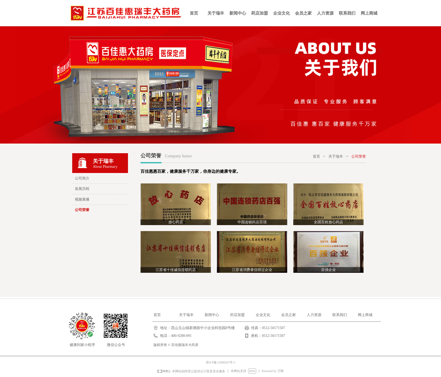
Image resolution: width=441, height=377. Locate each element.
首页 (194, 13)
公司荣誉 (358, 156)
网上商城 (369, 13)
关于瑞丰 (215, 13)
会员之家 (303, 13)
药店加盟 (259, 13)
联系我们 (347, 13)
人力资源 (325, 13)
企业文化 (281, 13)
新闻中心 (237, 13)
